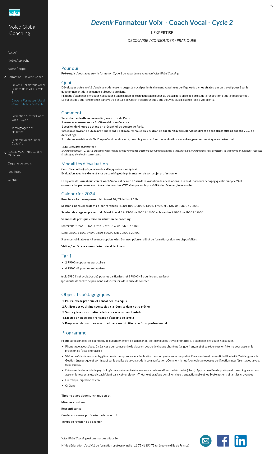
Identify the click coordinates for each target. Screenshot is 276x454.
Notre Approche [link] (19, 60)
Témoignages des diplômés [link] (23, 129)
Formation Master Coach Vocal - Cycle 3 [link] (28, 117)
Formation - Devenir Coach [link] (25, 76)
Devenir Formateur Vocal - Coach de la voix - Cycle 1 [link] (28, 88)
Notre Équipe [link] (17, 68)
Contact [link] (13, 179)
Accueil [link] (12, 52)
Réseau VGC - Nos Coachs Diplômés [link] (25, 153)
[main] (162, 30)
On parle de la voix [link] (19, 163)
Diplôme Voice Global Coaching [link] (26, 141)
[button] (271, 5)
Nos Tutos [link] (14, 171)
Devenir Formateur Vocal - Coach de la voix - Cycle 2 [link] (28, 104)
